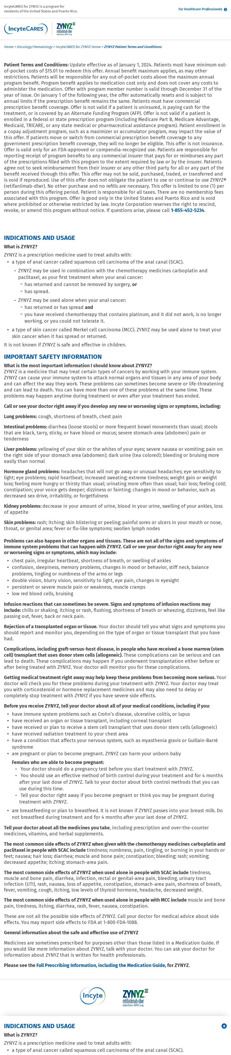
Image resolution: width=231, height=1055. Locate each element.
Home (8, 47)
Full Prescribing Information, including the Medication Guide (100, 965)
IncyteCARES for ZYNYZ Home (78, 47)
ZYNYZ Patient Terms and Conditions (132, 47)
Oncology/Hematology (34, 47)
